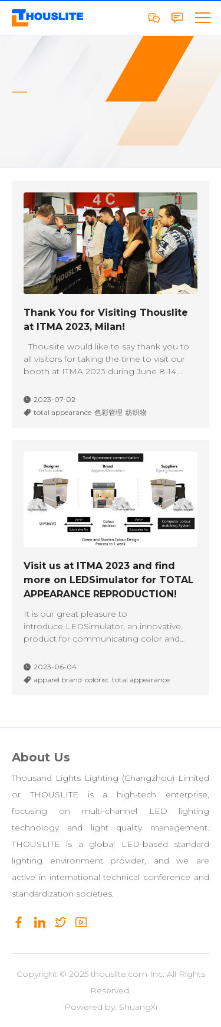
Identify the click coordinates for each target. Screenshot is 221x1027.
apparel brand (58, 679)
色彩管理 (108, 412)
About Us (41, 757)
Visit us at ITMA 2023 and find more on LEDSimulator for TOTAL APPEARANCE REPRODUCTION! (109, 580)
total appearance (62, 412)
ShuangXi (138, 1007)
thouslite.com (119, 974)
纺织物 (136, 412)
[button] (202, 17)
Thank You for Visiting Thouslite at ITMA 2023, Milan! (106, 319)
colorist (97, 679)
